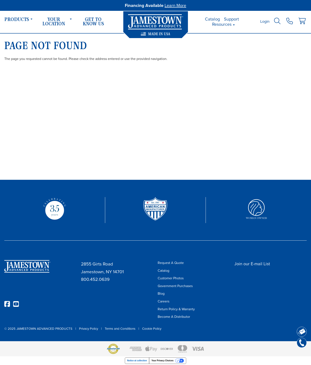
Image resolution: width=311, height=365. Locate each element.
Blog (161, 293)
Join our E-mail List (252, 263)
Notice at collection (137, 360)
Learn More (175, 5)
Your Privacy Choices (162, 360)
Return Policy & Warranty (176, 309)
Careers (163, 301)
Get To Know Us (93, 22)
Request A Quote (171, 262)
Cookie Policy (151, 328)
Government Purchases (175, 285)
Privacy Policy (88, 328)
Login (265, 21)
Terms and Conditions (120, 328)
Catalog (212, 19)
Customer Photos (171, 278)
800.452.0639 (95, 279)
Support (231, 19)
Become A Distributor (174, 316)
